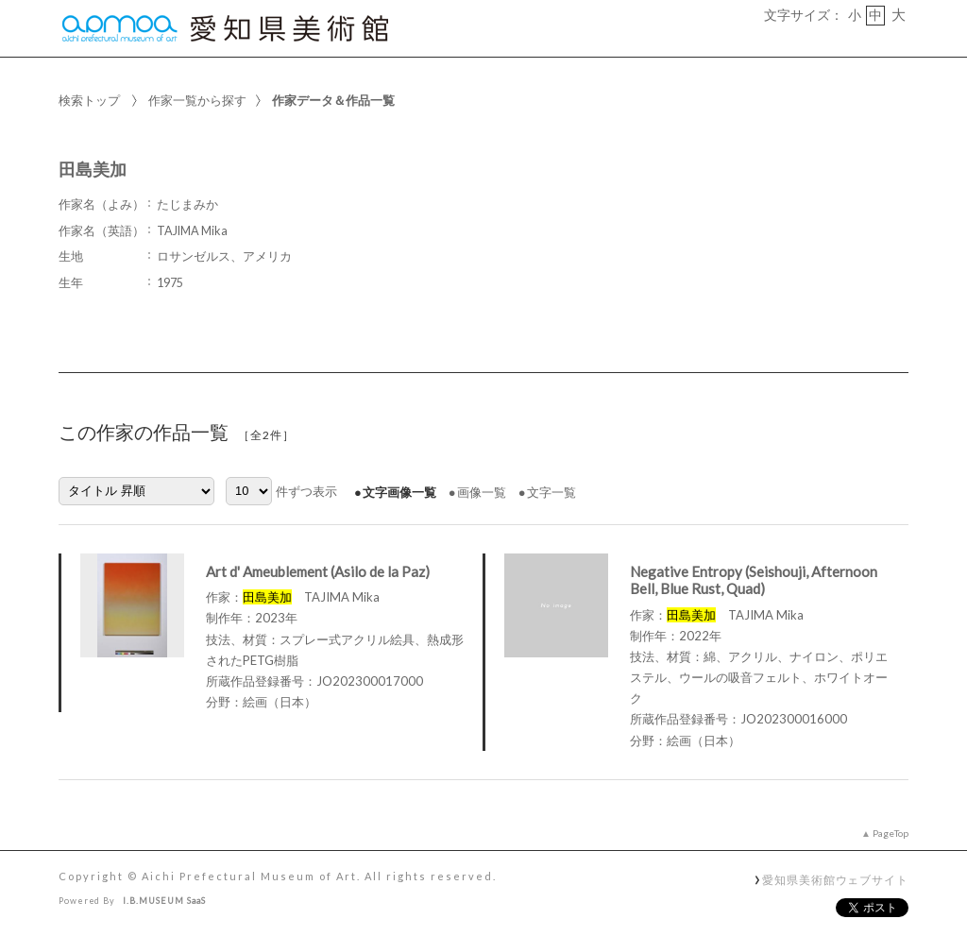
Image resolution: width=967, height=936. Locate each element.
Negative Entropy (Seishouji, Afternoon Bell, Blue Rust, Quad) (753, 580)
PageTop (890, 833)
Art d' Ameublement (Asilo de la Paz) (318, 571)
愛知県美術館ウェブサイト (835, 879)
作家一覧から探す (197, 100)
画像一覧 (481, 492)
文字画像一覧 (399, 492)
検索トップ (89, 100)
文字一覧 (551, 492)
